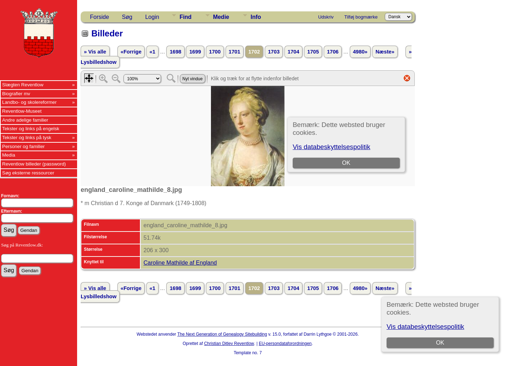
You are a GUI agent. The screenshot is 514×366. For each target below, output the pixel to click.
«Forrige (131, 52)
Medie (221, 17)
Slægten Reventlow (23, 84)
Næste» (385, 52)
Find (186, 17)
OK (440, 343)
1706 (333, 52)
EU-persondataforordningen (285, 343)
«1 (152, 52)
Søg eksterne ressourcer (28, 173)
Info (256, 17)
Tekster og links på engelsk (30, 128)
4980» (360, 52)
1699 (195, 52)
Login (152, 17)
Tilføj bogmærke (361, 17)
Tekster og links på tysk (26, 137)
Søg (127, 17)
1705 (313, 52)
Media (8, 155)
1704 (293, 52)
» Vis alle (95, 52)
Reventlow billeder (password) (34, 164)
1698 (175, 52)
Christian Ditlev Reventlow (229, 343)
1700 (215, 52)
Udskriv (325, 17)
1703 (274, 52)
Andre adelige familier (25, 120)
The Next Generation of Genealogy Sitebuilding (222, 334)
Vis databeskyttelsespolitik (425, 326)
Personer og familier (23, 146)
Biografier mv (16, 93)
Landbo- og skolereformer (29, 102)
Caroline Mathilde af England (180, 263)
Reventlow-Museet (21, 111)
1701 (235, 52)
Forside (99, 17)
